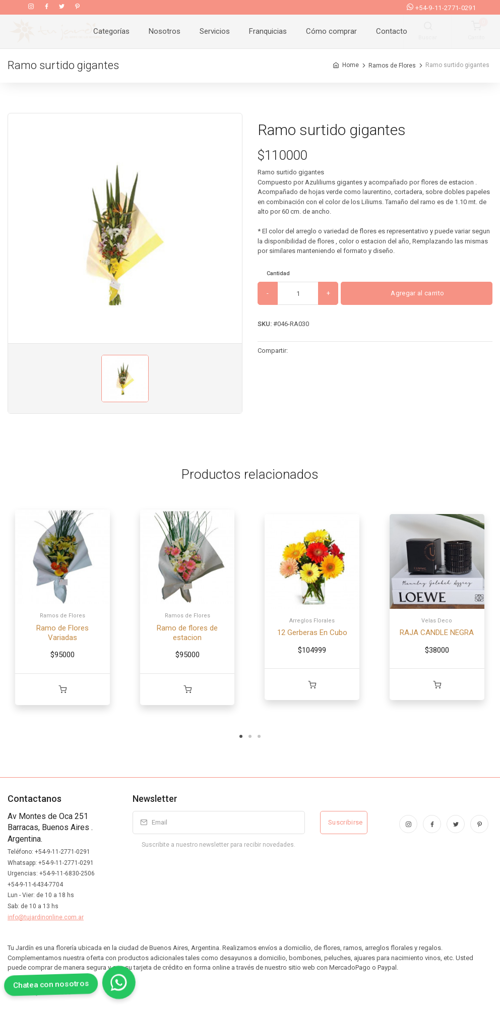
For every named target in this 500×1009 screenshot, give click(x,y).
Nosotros (164, 31)
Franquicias (268, 31)
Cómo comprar (331, 31)
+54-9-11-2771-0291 (441, 8)
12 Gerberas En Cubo (312, 632)
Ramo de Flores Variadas (62, 632)
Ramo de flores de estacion (187, 632)
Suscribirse (345, 822)
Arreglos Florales (312, 620)
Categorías (111, 31)
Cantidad (278, 273)
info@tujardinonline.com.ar (46, 917)
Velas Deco (436, 620)
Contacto (391, 31)
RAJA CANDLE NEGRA (437, 632)
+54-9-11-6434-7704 (35, 884)
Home (350, 65)
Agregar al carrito (416, 293)
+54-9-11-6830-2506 (67, 873)
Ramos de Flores (392, 65)
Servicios (215, 31)
